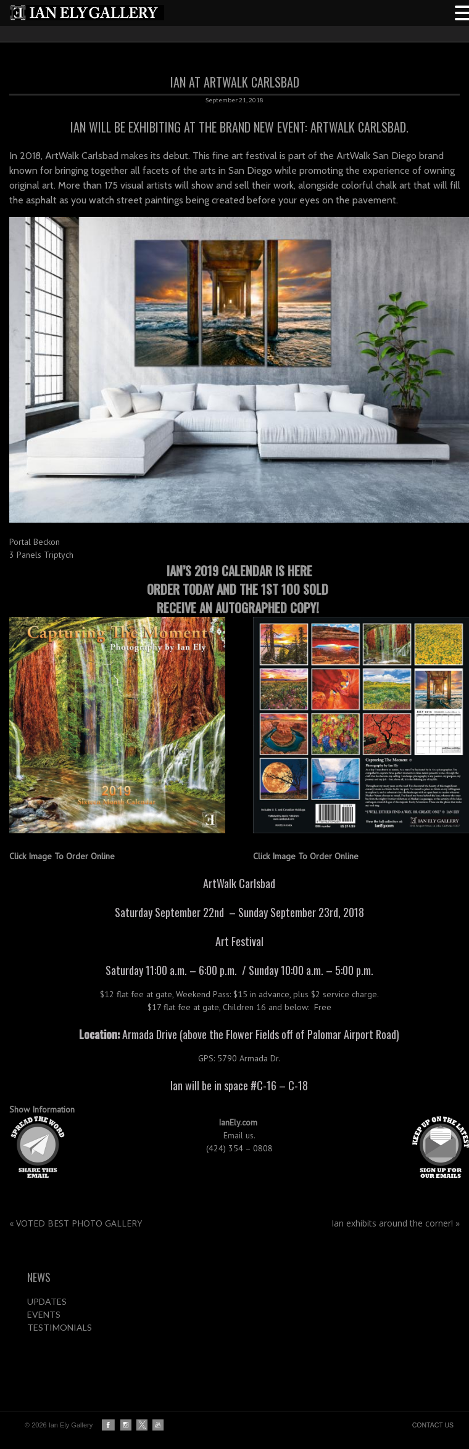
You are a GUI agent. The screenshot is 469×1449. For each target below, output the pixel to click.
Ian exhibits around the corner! (395, 1223)
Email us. (240, 1135)
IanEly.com (239, 1122)
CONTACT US (433, 1425)
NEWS (39, 1277)
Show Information (42, 1109)
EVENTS (43, 1314)
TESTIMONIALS (59, 1327)
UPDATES (47, 1301)
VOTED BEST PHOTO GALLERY (75, 1223)
